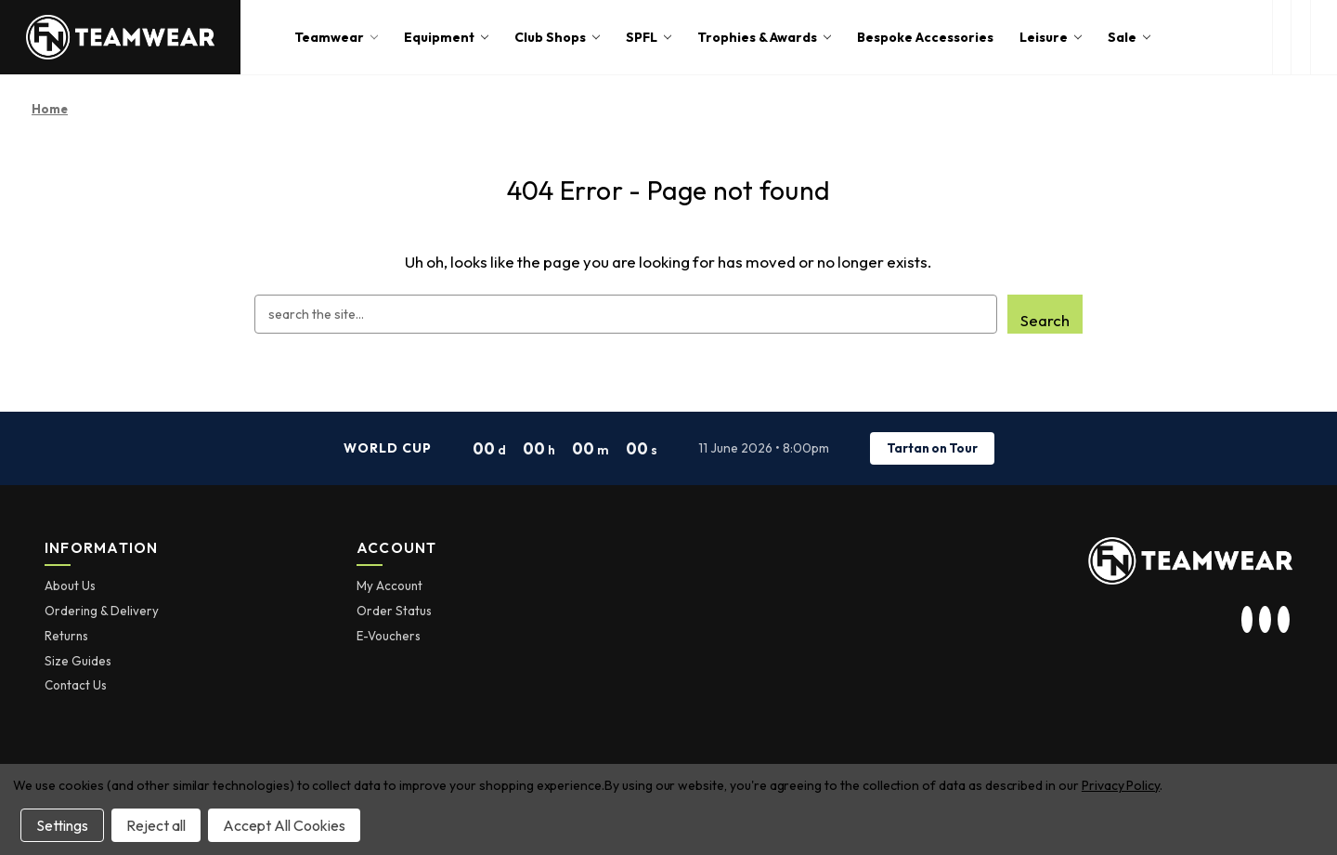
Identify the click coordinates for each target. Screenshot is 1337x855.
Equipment (446, 37)
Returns (66, 635)
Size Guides (78, 660)
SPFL (648, 37)
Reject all (156, 825)
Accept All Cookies (284, 825)
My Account (389, 585)
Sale (1129, 37)
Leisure (1050, 37)
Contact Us (76, 684)
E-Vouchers (389, 635)
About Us (70, 585)
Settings (62, 825)
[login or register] (1300, 37)
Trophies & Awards (764, 37)
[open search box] (1282, 37)
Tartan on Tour (932, 448)
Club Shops (557, 37)
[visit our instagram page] (1247, 620)
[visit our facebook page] (1283, 620)
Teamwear (336, 37)
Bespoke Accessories (925, 37)
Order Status (394, 610)
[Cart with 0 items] (1324, 37)
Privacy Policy (1121, 785)
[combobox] (625, 314)
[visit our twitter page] (1265, 620)
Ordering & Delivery (102, 610)
